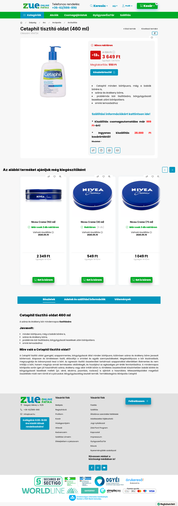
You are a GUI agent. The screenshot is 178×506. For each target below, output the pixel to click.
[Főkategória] (21, 22)
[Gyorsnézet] (60, 176)
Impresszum (96, 437)
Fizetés (93, 405)
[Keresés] (99, 6)
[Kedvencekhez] (152, 37)
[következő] (172, 170)
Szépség (32, 22)
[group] (89, 231)
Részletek (96, 141)
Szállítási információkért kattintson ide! (121, 114)
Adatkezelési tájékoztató (101, 418)
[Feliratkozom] (104, 72)
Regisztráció (61, 409)
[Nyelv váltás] (114, 5)
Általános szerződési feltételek (104, 414)
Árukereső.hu (134, 483)
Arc (44, 22)
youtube (104, 468)
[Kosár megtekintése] (147, 6)
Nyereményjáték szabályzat (103, 450)
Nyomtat (109, 150)
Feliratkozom (137, 401)
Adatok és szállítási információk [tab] (85, 299)
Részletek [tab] (49, 299)
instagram (98, 468)
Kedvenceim (61, 432)
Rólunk (93, 446)
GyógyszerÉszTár (98, 441)
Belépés (59, 405)
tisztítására (65, 321)
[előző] (165, 170)
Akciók (54, 15)
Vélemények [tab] (123, 299)
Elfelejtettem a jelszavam (67, 441)
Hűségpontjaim (62, 423)
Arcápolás (56, 22)
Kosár (58, 418)
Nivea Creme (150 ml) (43, 222)
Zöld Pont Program (99, 427)
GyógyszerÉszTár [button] (103, 15)
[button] (32, 15)
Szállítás (125, 15)
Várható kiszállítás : (43, 232)
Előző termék (130, 29)
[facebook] (155, 33)
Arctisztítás (72, 22)
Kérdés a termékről (101, 150)
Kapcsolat (95, 432)
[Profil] (127, 6)
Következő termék (149, 29)
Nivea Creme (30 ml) (92, 222)
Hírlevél (58, 427)
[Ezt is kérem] (43, 280)
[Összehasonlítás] (49, 176)
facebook (91, 468)
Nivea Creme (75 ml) (141, 222)
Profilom (59, 414)
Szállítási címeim (63, 437)
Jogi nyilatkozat (97, 423)
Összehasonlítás (93, 150)
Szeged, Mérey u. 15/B (33, 405)
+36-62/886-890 (64, 8)
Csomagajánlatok (75, 15)
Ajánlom (117, 150)
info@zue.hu (29, 414)
